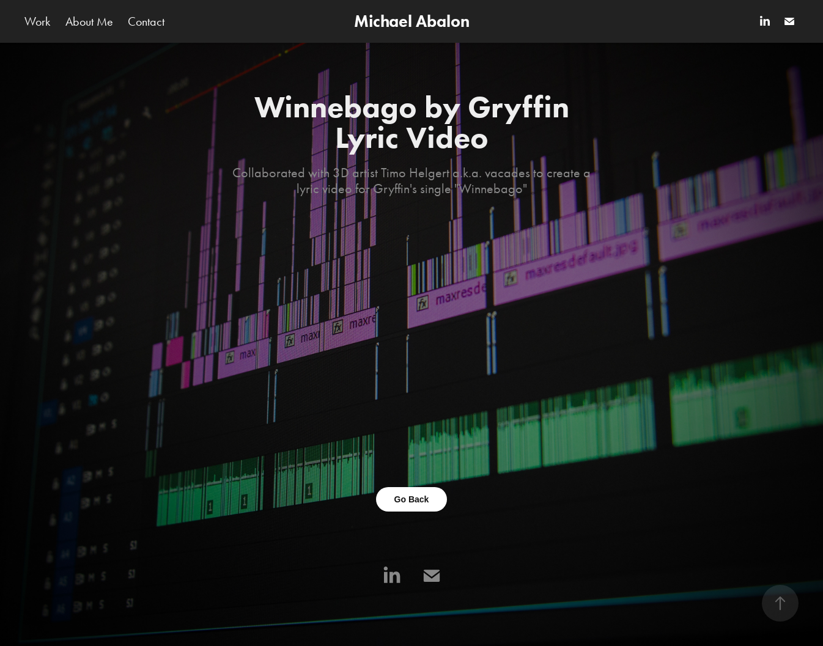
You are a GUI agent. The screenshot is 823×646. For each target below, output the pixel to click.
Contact (146, 21)
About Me (89, 21)
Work (37, 21)
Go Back (411, 499)
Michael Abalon (412, 21)
